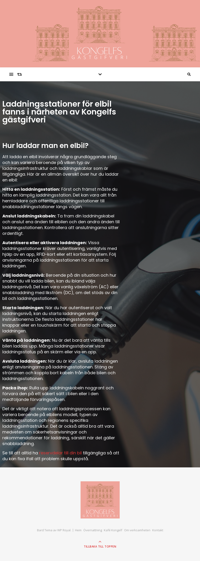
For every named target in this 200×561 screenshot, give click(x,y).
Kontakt (157, 530)
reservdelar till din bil (60, 453)
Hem (78, 530)
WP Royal (64, 530)
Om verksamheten (137, 530)
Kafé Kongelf (113, 530)
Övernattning (92, 530)
